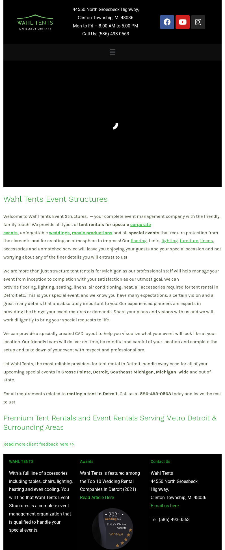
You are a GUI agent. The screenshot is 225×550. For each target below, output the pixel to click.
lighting (169, 240)
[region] (112, 124)
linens (206, 240)
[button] (112, 52)
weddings (59, 232)
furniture (189, 240)
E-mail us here (165, 505)
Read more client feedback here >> (38, 444)
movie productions (92, 232)
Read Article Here (97, 497)
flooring (139, 240)
